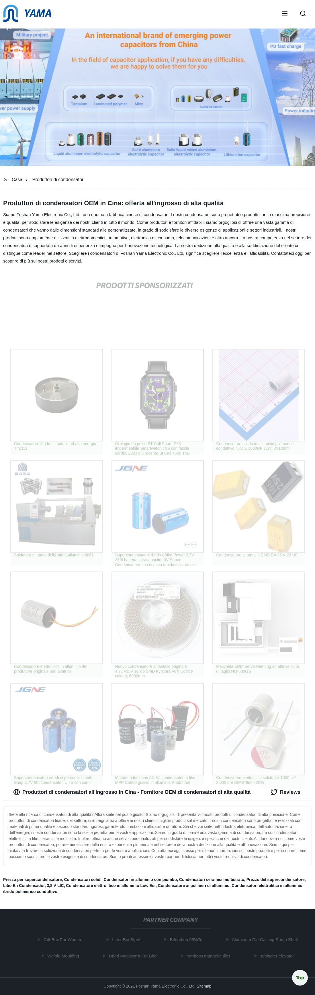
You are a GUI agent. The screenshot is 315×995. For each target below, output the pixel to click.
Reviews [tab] (285, 792)
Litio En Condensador (24, 885)
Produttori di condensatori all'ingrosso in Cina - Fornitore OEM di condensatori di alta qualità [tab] (132, 792)
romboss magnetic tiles (209, 955)
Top (300, 977)
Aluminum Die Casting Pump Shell (266, 939)
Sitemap (204, 986)
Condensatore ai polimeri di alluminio (194, 885)
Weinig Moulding (64, 955)
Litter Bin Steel (127, 939)
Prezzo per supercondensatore (32, 879)
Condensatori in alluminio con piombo (140, 879)
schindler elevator (278, 955)
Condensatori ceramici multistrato (211, 879)
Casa (17, 179)
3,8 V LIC (55, 885)
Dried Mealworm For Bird (134, 955)
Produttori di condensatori (58, 179)
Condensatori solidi (82, 879)
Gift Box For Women (64, 939)
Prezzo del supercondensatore (275, 879)
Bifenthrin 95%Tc (187, 939)
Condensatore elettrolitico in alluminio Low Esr (111, 885)
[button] (284, 14)
